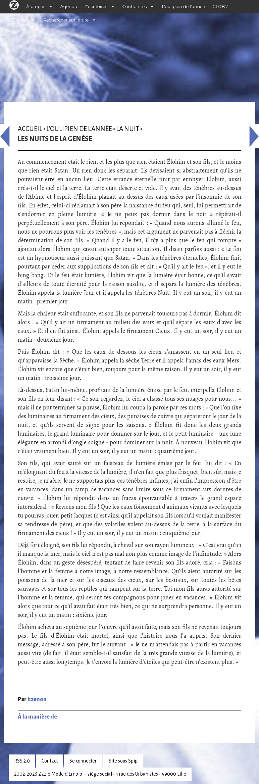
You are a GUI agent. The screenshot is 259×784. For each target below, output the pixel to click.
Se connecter (83, 761)
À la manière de (37, 717)
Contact (50, 761)
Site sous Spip (123, 761)
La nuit (127, 128)
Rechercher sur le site (66, 19)
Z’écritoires (96, 6)
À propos (36, 6)
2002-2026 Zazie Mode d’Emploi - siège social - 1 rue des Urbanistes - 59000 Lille (100, 774)
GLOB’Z (220, 6)
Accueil (30, 128)
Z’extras (20, 19)
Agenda (68, 6)
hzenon (37, 699)
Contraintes (134, 6)
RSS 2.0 (22, 761)
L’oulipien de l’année (183, 6)
